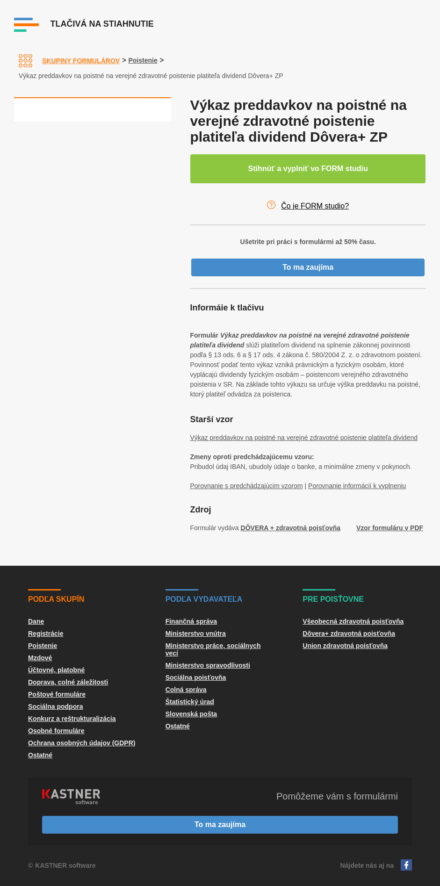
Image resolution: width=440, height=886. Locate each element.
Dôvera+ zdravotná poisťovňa (349, 633)
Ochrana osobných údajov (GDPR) (81, 743)
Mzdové (40, 658)
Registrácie (45, 633)
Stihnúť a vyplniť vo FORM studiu (308, 169)
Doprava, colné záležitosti (68, 682)
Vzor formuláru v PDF (389, 528)
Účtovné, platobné (56, 670)
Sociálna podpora (55, 706)
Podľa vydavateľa (204, 599)
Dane (36, 621)
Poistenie (142, 60)
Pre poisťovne (333, 599)
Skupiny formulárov (81, 61)
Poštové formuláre (57, 694)
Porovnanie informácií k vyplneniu (357, 486)
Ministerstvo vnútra (196, 633)
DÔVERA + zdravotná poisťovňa (291, 528)
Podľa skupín (56, 599)
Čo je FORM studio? (315, 206)
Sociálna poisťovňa (196, 677)
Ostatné (40, 755)
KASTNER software (65, 865)
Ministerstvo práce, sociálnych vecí (213, 649)
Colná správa (186, 689)
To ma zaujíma (307, 267)
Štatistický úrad (190, 702)
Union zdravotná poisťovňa (345, 645)
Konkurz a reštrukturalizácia (72, 718)
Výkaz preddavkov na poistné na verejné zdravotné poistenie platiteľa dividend (304, 437)
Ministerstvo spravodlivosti (208, 665)
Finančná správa (191, 621)
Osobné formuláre (56, 731)
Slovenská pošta (191, 714)
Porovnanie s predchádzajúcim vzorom (246, 486)
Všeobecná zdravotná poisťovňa (353, 621)
